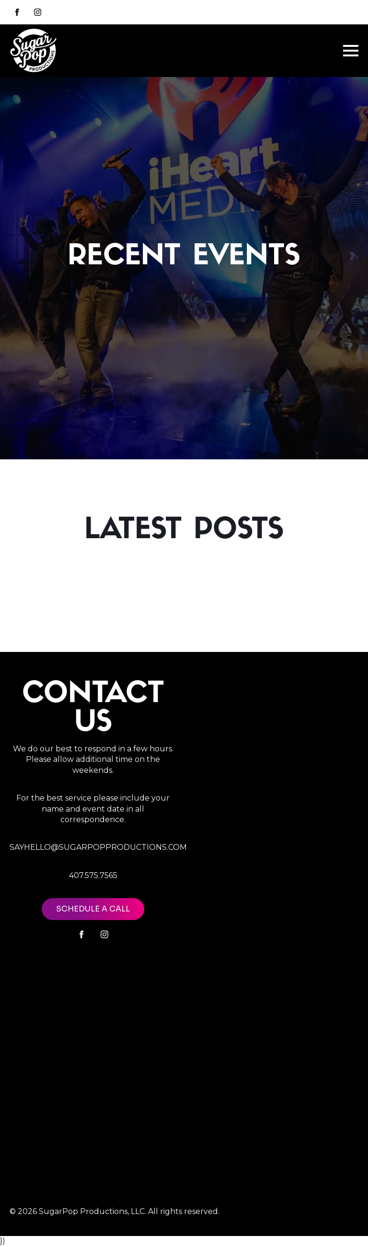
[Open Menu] (350, 50)
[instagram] (37, 12)
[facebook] (81, 934)
